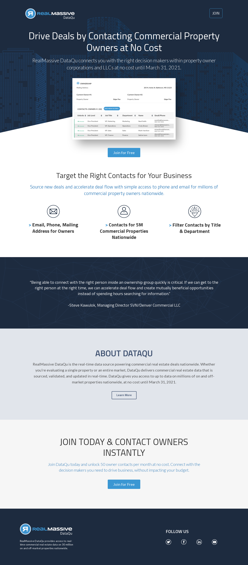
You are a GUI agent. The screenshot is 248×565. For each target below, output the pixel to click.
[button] (216, 13)
